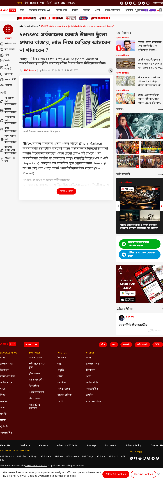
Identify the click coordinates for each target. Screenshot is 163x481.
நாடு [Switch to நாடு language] (56, 3)
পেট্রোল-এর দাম (7, 160)
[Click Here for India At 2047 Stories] (83, 18)
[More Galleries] (160, 174)
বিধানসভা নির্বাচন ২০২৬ (40, 10)
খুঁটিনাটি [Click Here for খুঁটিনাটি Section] (4, 426)
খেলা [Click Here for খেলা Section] (2, 407)
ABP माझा (59, 456)
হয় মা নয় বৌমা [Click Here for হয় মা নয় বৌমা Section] (36, 380)
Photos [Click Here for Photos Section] (62, 353)
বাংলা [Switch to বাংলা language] (19, 3)
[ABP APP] (127, 293)
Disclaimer (111, 446)
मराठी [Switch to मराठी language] (42, 3)
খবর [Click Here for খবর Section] (2, 357)
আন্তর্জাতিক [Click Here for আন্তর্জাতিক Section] (6, 433)
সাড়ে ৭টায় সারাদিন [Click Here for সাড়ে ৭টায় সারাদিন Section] (34, 406)
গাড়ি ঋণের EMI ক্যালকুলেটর (8, 120)
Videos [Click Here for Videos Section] (90, 353)
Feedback (24, 446)
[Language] (31, 344)
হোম (21, 10)
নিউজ (75, 10)
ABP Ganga (87, 456)
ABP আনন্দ (46, 456)
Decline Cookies (143, 474)
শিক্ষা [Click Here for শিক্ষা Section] (2, 395)
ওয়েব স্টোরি (8, 80)
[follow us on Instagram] (139, 3)
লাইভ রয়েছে (8, 44)
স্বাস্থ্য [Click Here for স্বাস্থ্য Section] (2, 389)
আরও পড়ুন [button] (66, 191)
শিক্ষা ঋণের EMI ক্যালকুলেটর (8, 139)
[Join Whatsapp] (148, 3)
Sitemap (91, 446)
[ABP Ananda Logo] (8, 10)
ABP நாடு (113, 456)
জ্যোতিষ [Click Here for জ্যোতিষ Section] (61, 382)
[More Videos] (160, 109)
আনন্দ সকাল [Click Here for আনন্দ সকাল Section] (35, 357)
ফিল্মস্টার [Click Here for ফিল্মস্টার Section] (34, 386)
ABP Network (7, 456)
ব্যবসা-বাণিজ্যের (112, 10)
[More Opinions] (160, 309)
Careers (43, 446)
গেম (113, 344)
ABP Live (21, 456)
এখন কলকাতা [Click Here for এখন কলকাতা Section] (36, 392)
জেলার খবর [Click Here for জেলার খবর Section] (6, 364)
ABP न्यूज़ (33, 456)
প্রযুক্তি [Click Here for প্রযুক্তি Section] (3, 414)
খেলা (97, 10)
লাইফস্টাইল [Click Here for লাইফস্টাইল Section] (6, 382)
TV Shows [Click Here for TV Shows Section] (35, 353)
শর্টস (4, 55)
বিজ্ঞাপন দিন (158, 3)
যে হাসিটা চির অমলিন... (134, 325)
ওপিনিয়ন (6, 74)
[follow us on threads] (130, 3)
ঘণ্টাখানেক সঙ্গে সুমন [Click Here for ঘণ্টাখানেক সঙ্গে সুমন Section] (37, 365)
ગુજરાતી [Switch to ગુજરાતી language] (71, 3)
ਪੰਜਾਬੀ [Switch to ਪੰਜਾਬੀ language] (49, 3)
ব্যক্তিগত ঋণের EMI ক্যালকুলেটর (8, 150)
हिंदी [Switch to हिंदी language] (26, 3)
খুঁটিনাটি (129, 10)
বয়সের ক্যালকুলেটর (8, 111)
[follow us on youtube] (135, 3)
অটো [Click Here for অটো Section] (3, 420)
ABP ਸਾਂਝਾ (101, 456)
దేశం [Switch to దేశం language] (63, 3)
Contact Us (157, 446)
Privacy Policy (133, 446)
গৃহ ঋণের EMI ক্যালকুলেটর (8, 101)
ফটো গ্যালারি (5, 67)
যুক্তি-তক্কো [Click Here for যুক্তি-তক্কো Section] (34, 373)
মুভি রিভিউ (7, 49)
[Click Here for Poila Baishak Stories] (100, 18)
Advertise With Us (67, 446)
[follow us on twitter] (122, 3)
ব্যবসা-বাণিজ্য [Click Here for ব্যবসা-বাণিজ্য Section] (7, 376)
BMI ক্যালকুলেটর (8, 130)
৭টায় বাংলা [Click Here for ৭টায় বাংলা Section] (35, 398)
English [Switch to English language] (34, 3)
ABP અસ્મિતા (72, 456)
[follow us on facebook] (126, 3)
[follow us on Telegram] (143, 3)
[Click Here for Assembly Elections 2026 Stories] (26, 18)
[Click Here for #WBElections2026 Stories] (51, 18)
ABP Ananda (30, 70)
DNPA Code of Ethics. (36, 466)
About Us (5, 446)
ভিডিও (5, 61)
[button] (8, 32)
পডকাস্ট (6, 85)
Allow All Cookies (116, 474)
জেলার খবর (61, 10)
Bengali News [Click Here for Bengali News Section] (8, 353)
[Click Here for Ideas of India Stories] (71, 18)
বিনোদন (86, 10)
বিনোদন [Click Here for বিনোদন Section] (4, 370)
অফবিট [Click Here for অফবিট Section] (4, 401)
